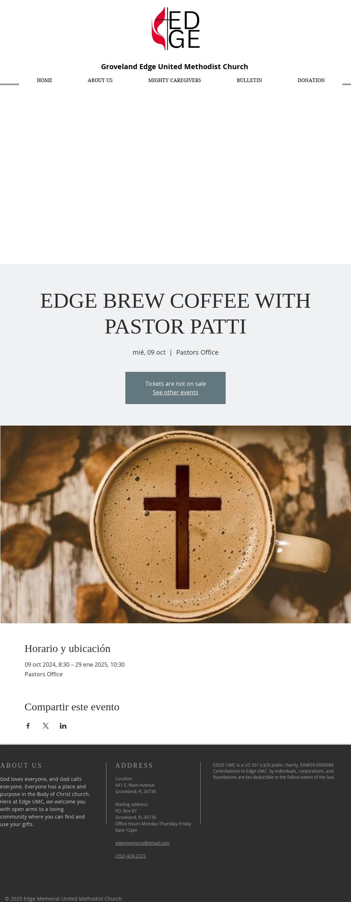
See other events (175, 392)
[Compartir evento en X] (45, 726)
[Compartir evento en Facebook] (28, 726)
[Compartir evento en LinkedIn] (63, 726)
